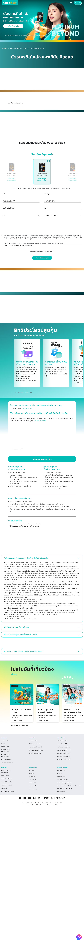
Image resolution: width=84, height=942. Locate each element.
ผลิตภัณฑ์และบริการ (62, 911)
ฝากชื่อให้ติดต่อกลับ (42, 360)
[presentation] (42, 328)
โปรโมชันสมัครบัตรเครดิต (5, 915)
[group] (42, 274)
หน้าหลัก (4, 48)
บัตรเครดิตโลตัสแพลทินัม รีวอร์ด (5, 926)
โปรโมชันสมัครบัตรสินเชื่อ (35, 914)
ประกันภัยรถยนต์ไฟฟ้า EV (63, 927)
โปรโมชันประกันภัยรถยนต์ (63, 930)
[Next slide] (23, 619)
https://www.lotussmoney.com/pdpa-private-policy (19, 348)
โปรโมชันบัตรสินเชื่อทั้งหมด (36, 921)
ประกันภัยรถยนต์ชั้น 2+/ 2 (63, 921)
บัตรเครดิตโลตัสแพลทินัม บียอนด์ (5, 921)
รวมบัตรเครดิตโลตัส (16, 48)
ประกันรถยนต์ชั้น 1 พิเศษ (63, 917)
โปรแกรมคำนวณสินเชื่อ (35, 924)
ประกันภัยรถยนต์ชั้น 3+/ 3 (63, 924)
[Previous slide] (13, 619)
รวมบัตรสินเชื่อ (33, 911)
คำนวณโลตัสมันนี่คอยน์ (7, 933)
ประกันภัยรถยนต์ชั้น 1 (62, 914)
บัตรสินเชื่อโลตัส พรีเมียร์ (35, 917)
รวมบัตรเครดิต (5, 911)
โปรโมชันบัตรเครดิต (6, 930)
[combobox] (21, 303)
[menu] (71, 3)
